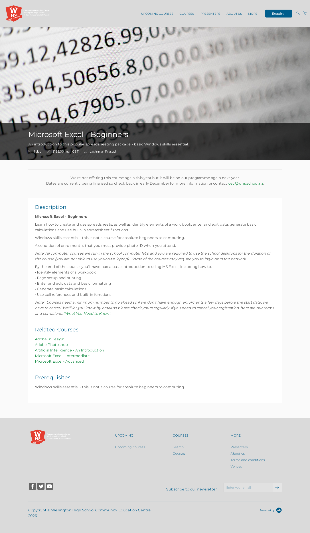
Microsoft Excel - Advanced (59, 361)
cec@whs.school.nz (245, 183)
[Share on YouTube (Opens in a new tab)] (49, 487)
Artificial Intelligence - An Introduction (69, 350)
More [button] (252, 13)
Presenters (210, 13)
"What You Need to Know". (87, 313)
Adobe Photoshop (51, 345)
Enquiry (278, 13)
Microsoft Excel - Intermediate (62, 356)
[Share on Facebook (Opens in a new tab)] (32, 487)
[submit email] (277, 487)
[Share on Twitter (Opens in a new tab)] (41, 487)
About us (234, 13)
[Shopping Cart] (305, 13)
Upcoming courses (157, 13)
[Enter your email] (248, 487)
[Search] (298, 13)
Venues (236, 466)
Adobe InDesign (49, 339)
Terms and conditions (248, 460)
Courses (187, 13)
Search (178, 447)
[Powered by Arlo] (270, 510)
